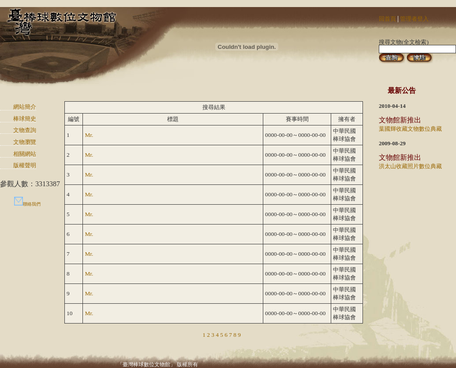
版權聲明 (24, 165)
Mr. (89, 135)
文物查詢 (24, 130)
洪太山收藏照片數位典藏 (410, 166)
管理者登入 (414, 18)
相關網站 (24, 154)
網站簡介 (24, 106)
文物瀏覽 (24, 142)
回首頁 (387, 18)
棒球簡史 (24, 118)
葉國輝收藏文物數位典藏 (410, 128)
